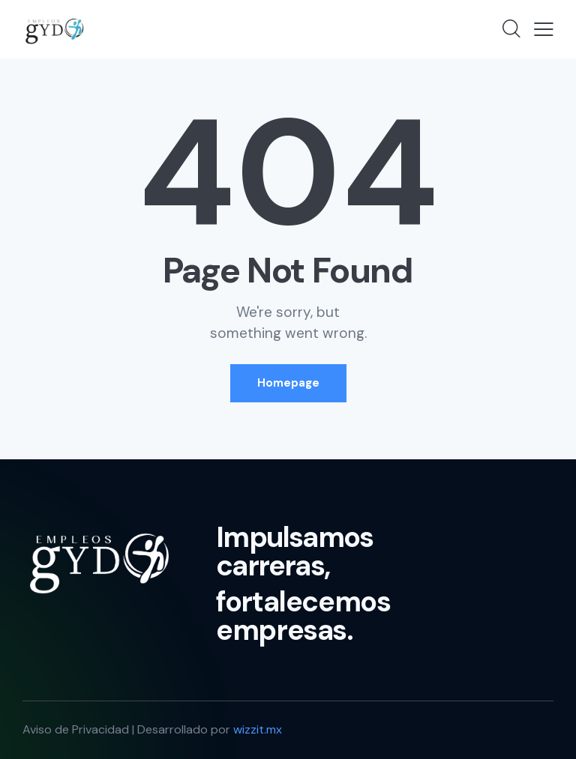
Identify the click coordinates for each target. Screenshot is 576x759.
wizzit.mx (257, 729)
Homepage (288, 382)
